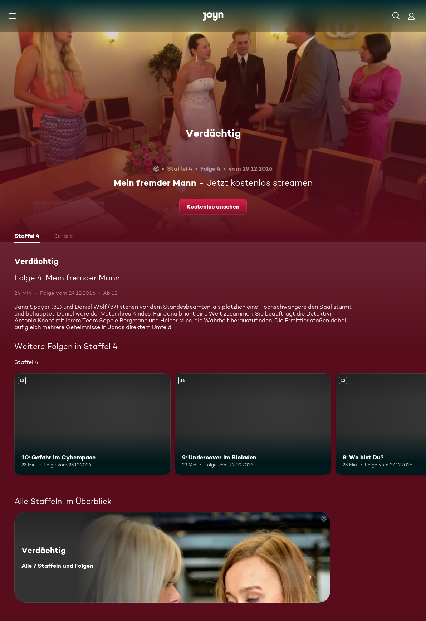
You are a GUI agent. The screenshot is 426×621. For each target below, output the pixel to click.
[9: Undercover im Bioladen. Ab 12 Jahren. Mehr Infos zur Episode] (253, 424)
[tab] (27, 236)
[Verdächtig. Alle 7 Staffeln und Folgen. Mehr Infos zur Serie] (172, 557)
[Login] (411, 16)
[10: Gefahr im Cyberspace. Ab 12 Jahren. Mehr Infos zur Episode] (92, 424)
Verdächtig (213, 133)
